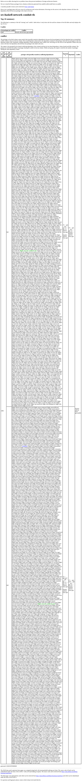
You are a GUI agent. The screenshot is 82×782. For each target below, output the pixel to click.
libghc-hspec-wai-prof (33, 545)
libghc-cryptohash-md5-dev (19, 113)
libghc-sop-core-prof (23, 677)
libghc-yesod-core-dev (45, 398)
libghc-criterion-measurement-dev (39, 110)
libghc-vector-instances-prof (45, 733)
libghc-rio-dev (26, 301)
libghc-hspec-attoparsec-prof (30, 542)
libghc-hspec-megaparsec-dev (34, 192)
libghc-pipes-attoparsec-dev (54, 275)
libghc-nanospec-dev (28, 248)
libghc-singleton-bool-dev (44, 314)
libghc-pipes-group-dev (41, 276)
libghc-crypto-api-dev (54, 110)
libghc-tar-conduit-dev (43, 334)
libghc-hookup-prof (17, 530)
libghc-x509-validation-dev (54, 389)
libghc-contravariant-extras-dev (39, 104)
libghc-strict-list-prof (32, 684)
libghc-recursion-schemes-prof (38, 651)
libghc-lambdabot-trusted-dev (29, 217)
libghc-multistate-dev (38, 245)
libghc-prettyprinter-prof (40, 638)
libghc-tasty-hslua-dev (50, 336)
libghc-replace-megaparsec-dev (43, 298)
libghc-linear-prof (51, 576)
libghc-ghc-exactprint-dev (25, 160)
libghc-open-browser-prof (52, 616)
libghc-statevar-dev (54, 324)
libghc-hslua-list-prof (36, 535)
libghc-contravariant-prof (37, 454)
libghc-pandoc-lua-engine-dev (19, 268)
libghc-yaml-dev (40, 397)
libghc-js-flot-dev (16, 213)
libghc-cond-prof (53, 450)
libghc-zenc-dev (52, 402)
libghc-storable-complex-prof (19, 682)
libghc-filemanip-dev (19, 147)
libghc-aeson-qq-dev (51, 60)
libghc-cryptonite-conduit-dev (34, 117)
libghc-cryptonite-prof (52, 467)
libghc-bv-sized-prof (24, 432)
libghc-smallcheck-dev (55, 318)
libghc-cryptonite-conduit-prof (39, 467)
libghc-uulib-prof (16, 730)
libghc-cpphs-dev (54, 109)
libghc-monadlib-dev (43, 239)
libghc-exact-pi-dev (40, 141)
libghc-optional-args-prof (37, 619)
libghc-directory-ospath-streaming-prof (31, 482)
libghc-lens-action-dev (42, 220)
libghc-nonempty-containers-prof (37, 608)
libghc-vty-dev (16, 379)
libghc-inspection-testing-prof (26, 559)
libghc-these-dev (37, 355)
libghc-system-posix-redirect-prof (27, 688)
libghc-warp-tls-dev (17, 384)
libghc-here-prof (27, 526)
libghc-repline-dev (56, 298)
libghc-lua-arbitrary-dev (37, 226)
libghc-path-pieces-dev (36, 272)
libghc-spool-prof (52, 677)
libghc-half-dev (46, 167)
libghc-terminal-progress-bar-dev (50, 341)
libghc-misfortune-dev (25, 236)
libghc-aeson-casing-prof (40, 407)
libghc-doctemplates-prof (32, 485)
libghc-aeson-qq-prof (54, 409)
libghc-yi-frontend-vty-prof (53, 758)
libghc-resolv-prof (31, 654)
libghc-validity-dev (33, 374)
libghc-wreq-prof (31, 745)
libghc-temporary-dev (36, 341)
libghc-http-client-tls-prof (35, 548)
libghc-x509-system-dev (41, 389)
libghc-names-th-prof (30, 601)
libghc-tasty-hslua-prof (41, 692)
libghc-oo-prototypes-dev (53, 262)
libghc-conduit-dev (19, 101)
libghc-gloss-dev (27, 164)
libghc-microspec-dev (46, 233)
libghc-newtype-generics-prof (47, 606)
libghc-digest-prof (52, 480)
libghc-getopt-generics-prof (45, 510)
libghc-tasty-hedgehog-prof (28, 692)
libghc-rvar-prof (16, 657)
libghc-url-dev (18, 371)
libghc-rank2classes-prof (47, 648)
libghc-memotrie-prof (53, 583)
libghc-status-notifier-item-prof (31, 681)
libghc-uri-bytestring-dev (44, 369)
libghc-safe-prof (50, 657)
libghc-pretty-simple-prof (48, 635)
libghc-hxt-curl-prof (27, 552)
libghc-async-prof (35, 416)
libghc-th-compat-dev (24, 351)
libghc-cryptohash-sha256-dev (49, 113)
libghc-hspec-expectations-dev (53, 190)
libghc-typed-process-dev (46, 362)
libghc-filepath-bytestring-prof (54, 497)
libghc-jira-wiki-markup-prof (28, 565)
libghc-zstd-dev (18, 405)
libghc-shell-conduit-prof (44, 665)
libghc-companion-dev (48, 98)
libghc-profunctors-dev (31, 286)
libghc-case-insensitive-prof (43, 437)
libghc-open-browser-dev (18, 263)
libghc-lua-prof (48, 579)
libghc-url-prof (36, 727)
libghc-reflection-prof (20, 652)
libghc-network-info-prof (29, 605)
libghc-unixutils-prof (25, 724)
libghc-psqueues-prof (46, 642)
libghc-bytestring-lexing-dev (36, 84)
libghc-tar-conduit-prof (40, 690)
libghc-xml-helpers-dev (18, 394)
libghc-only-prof (27, 616)
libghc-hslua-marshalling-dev (44, 183)
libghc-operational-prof (25, 619)
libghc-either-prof (29, 489)
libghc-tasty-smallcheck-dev (39, 339)
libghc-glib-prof (55, 515)
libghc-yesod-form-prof (24, 757)
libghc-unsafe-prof (30, 725)
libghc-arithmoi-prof (42, 413)
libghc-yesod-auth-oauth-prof (19, 756)
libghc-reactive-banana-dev (33, 295)
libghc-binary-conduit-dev (30, 76)
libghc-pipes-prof (52, 631)
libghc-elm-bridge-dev (20, 139)
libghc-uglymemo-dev (24, 364)
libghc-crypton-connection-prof (31, 465)
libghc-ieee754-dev (52, 202)
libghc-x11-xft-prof (50, 745)
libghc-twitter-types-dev (27, 361)
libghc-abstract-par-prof (18, 407)
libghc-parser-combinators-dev (42, 270)
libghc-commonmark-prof (44, 447)
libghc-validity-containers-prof (45, 730)
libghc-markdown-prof (47, 582)
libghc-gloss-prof (25, 516)
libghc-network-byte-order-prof (29, 604)
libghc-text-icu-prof (44, 702)
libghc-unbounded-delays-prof (48, 720)
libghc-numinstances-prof (55, 609)
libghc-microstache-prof (20, 588)
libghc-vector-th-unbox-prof (46, 734)
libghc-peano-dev (16, 273)
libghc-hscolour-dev (31, 180)
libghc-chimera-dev (28, 91)
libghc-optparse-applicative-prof (52, 619)
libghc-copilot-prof (30, 459)
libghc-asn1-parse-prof (39, 414)
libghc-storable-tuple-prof (48, 682)
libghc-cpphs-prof (54, 459)
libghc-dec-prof (16, 475)
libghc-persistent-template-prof (26, 629)
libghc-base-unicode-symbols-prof (27, 421)
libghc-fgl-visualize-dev (25, 146)
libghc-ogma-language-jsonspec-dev (48, 259)
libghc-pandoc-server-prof (41, 622)
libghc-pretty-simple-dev (53, 281)
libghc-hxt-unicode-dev (20, 202)
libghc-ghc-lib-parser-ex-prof (27, 512)
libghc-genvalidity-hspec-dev (27, 159)
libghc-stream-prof (22, 684)
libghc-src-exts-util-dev (52, 322)
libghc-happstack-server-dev (25, 169)
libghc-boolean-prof (50, 429)
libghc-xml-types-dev (42, 394)
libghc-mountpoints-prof (37, 596)
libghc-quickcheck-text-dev (46, 291)
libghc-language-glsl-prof (47, 572)
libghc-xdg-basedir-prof (24, 748)
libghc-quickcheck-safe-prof (21, 645)
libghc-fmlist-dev (43, 150)
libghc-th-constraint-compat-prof (41, 707)
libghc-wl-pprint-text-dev (47, 387)
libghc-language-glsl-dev (52, 219)
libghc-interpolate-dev (30, 207)
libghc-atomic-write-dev (50, 67)
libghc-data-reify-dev (54, 121)
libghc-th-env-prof (31, 708)
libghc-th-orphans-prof (42, 710)
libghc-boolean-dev (32, 80)
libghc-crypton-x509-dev (18, 116)
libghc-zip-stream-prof (41, 761)
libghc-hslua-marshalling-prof (50, 535)
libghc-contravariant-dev (24, 104)
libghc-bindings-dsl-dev (38, 77)
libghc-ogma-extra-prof (23, 612)
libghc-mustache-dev (26, 246)
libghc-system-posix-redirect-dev (31, 332)
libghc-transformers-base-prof (41, 715)
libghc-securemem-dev (51, 305)
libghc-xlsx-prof (50, 748)
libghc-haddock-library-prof (31, 519)
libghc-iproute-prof (33, 562)
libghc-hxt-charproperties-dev (35, 199)
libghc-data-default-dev (42, 120)
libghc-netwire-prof (52, 602)
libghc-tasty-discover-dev (40, 335)
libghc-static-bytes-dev (18, 325)
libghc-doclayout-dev (56, 133)
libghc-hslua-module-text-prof (20, 538)
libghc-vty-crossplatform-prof (31, 735)
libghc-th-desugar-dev (17, 352)
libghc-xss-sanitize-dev (30, 397)
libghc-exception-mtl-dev (51, 141)
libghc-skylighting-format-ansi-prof (21, 671)
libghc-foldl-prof (23, 503)
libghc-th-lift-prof (31, 710)
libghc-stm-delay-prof (56, 681)
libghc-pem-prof (18, 628)
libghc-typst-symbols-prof (21, 720)
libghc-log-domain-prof (31, 578)
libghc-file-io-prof (19, 497)
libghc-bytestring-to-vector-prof (43, 434)
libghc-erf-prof (28, 492)
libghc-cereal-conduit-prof (51, 439)
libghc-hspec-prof (56, 543)
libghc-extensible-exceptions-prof (37, 495)
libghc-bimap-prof (35, 424)
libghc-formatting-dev (55, 152)
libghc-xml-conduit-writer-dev (32, 392)
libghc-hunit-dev (23, 199)
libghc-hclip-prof (53, 522)
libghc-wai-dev (21, 381)
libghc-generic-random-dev (19, 157)
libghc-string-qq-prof (35, 685)
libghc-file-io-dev (48, 146)
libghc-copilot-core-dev (20, 107)
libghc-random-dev (54, 292)
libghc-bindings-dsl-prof (53, 426)
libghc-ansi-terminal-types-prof (41, 411)
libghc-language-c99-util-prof (33, 572)
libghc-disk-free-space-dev (48, 131)
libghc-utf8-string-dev (38, 371)
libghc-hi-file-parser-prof (42, 528)
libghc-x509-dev (18, 389)
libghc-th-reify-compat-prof (55, 710)
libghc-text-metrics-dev (32, 348)
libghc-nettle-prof (42, 602)
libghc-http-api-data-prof (53, 546)
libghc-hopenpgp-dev (17, 179)
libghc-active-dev (28, 58)
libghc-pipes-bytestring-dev (19, 276)
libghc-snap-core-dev (26, 319)
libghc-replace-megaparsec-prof (49, 652)
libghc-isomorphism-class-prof (48, 563)
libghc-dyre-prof (21, 487)
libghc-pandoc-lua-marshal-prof (26, 622)
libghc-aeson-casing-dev (40, 58)
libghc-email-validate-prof (53, 489)
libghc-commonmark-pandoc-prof (29, 447)
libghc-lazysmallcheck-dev (29, 220)
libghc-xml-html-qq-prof (18, 751)
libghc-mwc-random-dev (54, 246)
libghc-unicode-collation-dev (19, 365)
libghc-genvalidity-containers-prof (30, 509)
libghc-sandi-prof (27, 658)
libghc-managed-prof (23, 582)
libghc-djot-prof (37, 483)
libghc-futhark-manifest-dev (24, 154)
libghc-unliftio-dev (36, 368)
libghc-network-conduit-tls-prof (46, 604)
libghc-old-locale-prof (42, 615)
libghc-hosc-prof (38, 530)
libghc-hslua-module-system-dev (48, 184)
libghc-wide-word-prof (24, 743)
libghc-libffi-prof (34, 575)
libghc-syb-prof (36, 687)
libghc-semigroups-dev (50, 306)
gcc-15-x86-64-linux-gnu (65, 231)
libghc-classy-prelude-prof (44, 443)
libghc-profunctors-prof (34, 641)
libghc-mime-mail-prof (33, 588)
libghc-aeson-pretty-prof (32, 409)
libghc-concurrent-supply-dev (46, 100)
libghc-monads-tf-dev (44, 240)
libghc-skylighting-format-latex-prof (38, 672)
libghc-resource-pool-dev (35, 299)
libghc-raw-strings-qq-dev (18, 295)
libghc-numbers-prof (28, 609)
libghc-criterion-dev (25, 110)
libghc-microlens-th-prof (46, 586)
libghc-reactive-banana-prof (38, 649)
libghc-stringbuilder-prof (47, 685)
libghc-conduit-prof (27, 452)
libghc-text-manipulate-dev (19, 348)
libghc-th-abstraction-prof (47, 705)
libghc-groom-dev (23, 166)
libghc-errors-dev (18, 141)
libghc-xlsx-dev (55, 391)
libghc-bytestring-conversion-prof (43, 433)
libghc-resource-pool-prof (42, 654)
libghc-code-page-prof (34, 446)
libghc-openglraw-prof (28, 618)
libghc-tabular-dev (44, 332)
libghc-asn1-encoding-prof (26, 414)
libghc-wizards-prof (57, 743)
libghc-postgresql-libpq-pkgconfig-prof (27, 634)
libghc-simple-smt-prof (53, 668)
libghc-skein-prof (42, 670)
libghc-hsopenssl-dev (23, 189)
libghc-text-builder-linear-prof (52, 701)
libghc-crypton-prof (45, 465)
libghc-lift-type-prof (17, 576)
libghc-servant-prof (36, 664)
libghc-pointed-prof (25, 632)
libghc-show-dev (32, 312)
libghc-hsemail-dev (41, 180)
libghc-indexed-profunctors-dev (41, 203)
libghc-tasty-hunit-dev (26, 338)
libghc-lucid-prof (57, 579)
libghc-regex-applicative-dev (27, 298)
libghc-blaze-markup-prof (53, 427)
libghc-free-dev (28, 153)
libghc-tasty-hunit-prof (18, 694)
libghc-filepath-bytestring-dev (33, 147)
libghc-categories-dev (42, 88)
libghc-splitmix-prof (42, 677)
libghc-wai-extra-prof (51, 737)
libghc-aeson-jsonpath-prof (19, 409)
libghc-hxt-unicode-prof (52, 553)
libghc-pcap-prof (50, 626)
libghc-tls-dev (24, 358)
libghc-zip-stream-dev (36, 404)
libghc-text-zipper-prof (23, 705)
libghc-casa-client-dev (38, 87)
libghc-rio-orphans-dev (36, 301)
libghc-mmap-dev (35, 236)
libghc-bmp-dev (22, 80)
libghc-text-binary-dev (54, 344)
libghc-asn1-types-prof (51, 414)
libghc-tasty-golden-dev (24, 336)
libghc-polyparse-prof (48, 632)
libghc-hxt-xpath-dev (32, 202)
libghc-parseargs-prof (52, 624)
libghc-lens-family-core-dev (19, 222)
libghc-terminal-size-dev (18, 342)
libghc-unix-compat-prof (51, 723)
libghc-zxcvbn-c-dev (28, 405)
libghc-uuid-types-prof (53, 728)
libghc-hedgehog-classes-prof (34, 525)
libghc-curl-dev (26, 119)
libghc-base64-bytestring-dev (48, 73)
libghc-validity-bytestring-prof (29, 730)
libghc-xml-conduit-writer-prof (27, 750)
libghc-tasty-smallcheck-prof (40, 695)
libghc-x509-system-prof (33, 747)
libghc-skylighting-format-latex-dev (21, 318)
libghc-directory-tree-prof (48, 482)
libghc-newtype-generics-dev (34, 253)
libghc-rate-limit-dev (55, 293)
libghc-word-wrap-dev (22, 388)
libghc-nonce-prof (24, 608)
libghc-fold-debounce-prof (39, 502)
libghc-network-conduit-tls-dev (28, 250)
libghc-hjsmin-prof (25, 529)
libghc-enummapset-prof (55, 490)
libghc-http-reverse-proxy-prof (20, 551)
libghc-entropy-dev (25, 140)
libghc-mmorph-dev (46, 236)
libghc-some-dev (27, 321)
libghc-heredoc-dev (30, 174)
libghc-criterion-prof (44, 460)
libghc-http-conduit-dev (41, 196)
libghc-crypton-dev (44, 114)
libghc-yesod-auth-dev (51, 397)
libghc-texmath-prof (35, 700)
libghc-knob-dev (48, 213)
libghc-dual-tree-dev (29, 136)
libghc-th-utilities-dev (27, 355)
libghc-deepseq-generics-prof (38, 475)
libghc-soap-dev (49, 319)
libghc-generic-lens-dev (53, 156)
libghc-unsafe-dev (16, 369)
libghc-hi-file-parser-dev (33, 176)
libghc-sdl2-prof (50, 659)
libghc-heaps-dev (16, 173)
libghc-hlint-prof (45, 529)
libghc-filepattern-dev (46, 147)
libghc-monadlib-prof (54, 592)
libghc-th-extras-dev (52, 352)
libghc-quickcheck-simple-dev (31, 291)
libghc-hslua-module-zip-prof (53, 538)
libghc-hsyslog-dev (48, 193)
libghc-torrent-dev (24, 359)
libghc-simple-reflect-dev (53, 312)
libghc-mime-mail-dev (26, 235)
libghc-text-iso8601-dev (52, 346)
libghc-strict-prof (42, 684)
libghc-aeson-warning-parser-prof (20, 410)
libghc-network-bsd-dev (46, 249)
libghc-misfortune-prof (31, 589)
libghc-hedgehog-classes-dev (28, 173)
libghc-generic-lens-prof (33, 508)
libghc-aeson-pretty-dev (40, 60)
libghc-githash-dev (42, 163)
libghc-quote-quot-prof (48, 647)
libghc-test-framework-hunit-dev (47, 342)
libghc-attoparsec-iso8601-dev (31, 68)
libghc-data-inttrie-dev (31, 121)
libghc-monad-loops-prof (42, 592)
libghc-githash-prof (36, 515)
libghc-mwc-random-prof (18, 601)
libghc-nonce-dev (46, 253)
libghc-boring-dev (41, 80)
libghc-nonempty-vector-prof (53, 608)
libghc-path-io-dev (25, 272)
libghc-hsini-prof (16, 533)
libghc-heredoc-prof (37, 526)
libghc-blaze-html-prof (41, 427)
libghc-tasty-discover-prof (32, 691)
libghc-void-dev (41, 378)
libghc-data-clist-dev (30, 120)
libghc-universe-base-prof (37, 723)
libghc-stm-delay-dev (17, 326)
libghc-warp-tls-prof (52, 740)
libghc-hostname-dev (37, 179)
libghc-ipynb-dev (52, 209)
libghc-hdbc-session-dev (32, 172)
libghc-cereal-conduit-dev (18, 90)
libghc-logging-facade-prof (45, 578)
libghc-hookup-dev (55, 177)
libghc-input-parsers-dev (25, 206)
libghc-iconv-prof (24, 555)
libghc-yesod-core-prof (45, 756)
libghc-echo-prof (41, 487)
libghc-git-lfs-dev (32, 163)
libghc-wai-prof (28, 740)
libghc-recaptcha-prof (24, 651)
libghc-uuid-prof (42, 728)
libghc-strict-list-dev (52, 328)
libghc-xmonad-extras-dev (50, 395)
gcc (65, 226)
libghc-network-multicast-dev (32, 252)
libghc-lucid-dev (55, 226)
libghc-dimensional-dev (49, 130)
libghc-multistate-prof (50, 598)
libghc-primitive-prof (41, 639)
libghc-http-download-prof (25, 549)
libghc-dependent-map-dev (25, 126)
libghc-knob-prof (45, 566)
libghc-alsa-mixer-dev (42, 61)
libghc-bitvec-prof (16, 427)
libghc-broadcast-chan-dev (21, 81)
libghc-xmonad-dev (38, 395)
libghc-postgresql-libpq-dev (26, 279)
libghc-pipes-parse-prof (42, 631)
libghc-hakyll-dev (37, 167)
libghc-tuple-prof (23, 717)
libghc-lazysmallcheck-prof (24, 573)
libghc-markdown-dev (46, 229)
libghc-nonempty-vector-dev (27, 255)
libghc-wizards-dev (19, 387)
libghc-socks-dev (18, 321)
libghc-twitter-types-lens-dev (40, 361)
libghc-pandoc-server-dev (50, 268)
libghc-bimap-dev (18, 76)
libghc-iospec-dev (32, 209)
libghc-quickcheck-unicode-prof (20, 647)
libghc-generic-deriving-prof (53, 506)
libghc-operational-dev (34, 265)
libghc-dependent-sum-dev (39, 126)
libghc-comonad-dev (36, 98)
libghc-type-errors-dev (18, 362)
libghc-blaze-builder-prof (28, 427)
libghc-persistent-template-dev (30, 275)
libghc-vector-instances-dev (27, 377)
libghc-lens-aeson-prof (49, 573)
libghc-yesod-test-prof (40, 758)
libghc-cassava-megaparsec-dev (28, 88)
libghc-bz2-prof (55, 434)
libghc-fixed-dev (55, 149)
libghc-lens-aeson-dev (54, 220)
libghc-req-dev (16, 299)
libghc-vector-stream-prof (31, 734)
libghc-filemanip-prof (40, 497)
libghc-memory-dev (36, 230)
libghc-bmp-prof (41, 429)
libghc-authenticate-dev (45, 68)
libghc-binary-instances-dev (44, 76)
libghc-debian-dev (46, 123)
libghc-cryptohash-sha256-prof (50, 463)
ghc (67, 225)
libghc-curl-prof (31, 469)
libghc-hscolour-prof (46, 532)
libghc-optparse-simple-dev (27, 266)
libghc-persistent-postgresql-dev (49, 273)
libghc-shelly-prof (56, 665)
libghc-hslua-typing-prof (23, 540)
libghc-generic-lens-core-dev (38, 156)
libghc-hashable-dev (38, 169)
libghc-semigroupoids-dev (37, 306)
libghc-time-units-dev (53, 357)
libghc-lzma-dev (37, 227)
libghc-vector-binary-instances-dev (21, 375)
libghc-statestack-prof (33, 680)
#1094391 (36, 96)
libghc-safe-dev (23, 302)
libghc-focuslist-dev (53, 150)
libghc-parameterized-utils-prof (39, 624)
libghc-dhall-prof (23, 479)
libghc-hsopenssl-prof (35, 540)
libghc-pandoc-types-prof (55, 622)
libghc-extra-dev (30, 144)
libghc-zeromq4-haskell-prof (19, 761)
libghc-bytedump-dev (33, 83)
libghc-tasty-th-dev (52, 339)
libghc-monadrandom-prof (44, 594)
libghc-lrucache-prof (26, 579)
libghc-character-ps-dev (52, 90)
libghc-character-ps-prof (36, 440)
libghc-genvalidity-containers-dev (47, 157)
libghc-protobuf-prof (25, 642)
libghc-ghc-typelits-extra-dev (32, 162)
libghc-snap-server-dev (38, 319)
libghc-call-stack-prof (53, 436)
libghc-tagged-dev (54, 332)
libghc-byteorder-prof (20, 433)
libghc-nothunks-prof (17, 609)
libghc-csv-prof (23, 469)
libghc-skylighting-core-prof (54, 670)
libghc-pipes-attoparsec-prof (50, 629)
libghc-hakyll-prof (43, 519)
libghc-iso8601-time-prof (22, 563)
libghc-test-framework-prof (50, 698)
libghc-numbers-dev (51, 255)
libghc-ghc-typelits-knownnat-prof (39, 513)
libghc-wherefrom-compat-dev (22, 385)
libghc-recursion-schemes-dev (31, 296)
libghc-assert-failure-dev (55, 66)
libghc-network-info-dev (18, 252)
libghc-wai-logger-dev (23, 382)
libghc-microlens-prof (34, 586)
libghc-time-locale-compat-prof (29, 713)
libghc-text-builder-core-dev (19, 345)
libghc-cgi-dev (42, 90)
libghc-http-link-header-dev (19, 197)
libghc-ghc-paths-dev (53, 160)
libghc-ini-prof (37, 558)
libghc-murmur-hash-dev (50, 245)
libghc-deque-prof (32, 477)
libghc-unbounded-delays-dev (38, 364)
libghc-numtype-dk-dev (42, 256)
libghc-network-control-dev (44, 250)
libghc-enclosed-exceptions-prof (30, 490)
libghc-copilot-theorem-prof (42, 459)
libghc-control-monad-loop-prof (20, 456)
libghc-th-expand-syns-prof (43, 708)
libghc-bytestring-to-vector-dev (20, 86)
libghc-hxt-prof (47, 552)
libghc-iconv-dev (42, 202)
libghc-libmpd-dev (49, 222)
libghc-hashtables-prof (56, 520)
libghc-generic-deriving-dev (24, 156)
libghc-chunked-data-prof (35, 442)
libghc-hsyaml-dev (38, 193)
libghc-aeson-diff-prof (53, 407)
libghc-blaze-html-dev (24, 78)
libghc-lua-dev (47, 226)
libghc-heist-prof (18, 526)
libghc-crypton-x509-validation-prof (21, 467)
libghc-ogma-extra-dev (46, 258)
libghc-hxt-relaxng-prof (27, 553)
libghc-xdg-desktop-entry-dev (43, 391)
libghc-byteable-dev (22, 83)
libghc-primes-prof (17, 639)
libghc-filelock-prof (29, 497)
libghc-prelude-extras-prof (35, 635)
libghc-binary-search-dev (25, 77)
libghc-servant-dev (17, 309)
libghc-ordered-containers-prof (35, 621)
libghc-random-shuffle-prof (33, 648)
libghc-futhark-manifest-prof (54, 505)
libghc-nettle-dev (25, 249)
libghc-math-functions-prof (30, 583)
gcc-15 (64, 227)
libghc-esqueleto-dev (28, 141)
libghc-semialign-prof (43, 661)
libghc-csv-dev (18, 119)
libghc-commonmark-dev (18, 97)
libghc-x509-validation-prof (47, 747)
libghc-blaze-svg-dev (48, 78)
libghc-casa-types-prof (30, 437)
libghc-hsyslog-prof (19, 546)
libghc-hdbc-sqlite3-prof (51, 523)
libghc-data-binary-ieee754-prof (22, 470)
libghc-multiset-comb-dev (26, 245)
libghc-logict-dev (57, 225)
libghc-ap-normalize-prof (20, 413)
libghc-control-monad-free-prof (53, 454)
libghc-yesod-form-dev (29, 400)
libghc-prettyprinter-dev (24, 283)
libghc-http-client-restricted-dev (48, 195)
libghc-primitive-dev (37, 285)
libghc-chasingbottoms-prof (49, 440)
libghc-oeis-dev (16, 258)
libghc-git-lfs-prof (26, 515)
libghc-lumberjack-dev (27, 227)
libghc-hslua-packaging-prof (37, 539)
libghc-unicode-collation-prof (30, 721)
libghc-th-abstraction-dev (43, 349)
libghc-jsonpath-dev (26, 213)
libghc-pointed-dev (28, 278)
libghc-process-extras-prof (21, 641)
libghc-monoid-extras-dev (47, 242)
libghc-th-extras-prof (56, 708)
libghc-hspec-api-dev (52, 189)
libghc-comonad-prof (33, 449)
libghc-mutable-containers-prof (54, 599)
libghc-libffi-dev (39, 222)
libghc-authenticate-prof (20, 419)
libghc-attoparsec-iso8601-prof (40, 417)
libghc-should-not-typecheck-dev (51, 311)
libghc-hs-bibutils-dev (19, 180)
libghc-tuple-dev (16, 361)
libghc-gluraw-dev (50, 164)
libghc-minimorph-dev (51, 235)
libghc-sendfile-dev (25, 308)
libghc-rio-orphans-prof (37, 655)
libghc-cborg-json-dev (53, 88)
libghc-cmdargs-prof (51, 444)
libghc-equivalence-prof (18, 492)
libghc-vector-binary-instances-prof (48, 731)
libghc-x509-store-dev (28, 389)
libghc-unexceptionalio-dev (53, 364)
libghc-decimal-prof (25, 475)
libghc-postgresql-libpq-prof (44, 634)
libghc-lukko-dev (16, 227)
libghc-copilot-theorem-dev (42, 109)
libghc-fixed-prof (28, 500)
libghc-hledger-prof (36, 529)
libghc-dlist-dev (33, 133)
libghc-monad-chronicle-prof (47, 591)
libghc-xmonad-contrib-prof (26, 753)
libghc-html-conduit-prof (31, 546)
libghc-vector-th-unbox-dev (19, 378)
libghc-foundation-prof (45, 503)
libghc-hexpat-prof (31, 528)
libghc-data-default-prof (48, 470)
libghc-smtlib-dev (16, 319)
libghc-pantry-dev (35, 269)
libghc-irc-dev (20, 210)
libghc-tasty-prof (50, 694)
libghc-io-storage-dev (42, 207)
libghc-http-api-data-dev (33, 195)
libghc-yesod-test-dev (37, 401)
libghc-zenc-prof (56, 760)
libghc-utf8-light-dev (27, 371)
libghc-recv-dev (43, 296)
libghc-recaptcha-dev (17, 296)
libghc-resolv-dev (24, 299)
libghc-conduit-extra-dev (30, 101)
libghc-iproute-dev (42, 209)
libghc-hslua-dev (21, 183)
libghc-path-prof (31, 626)
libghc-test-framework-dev (32, 342)
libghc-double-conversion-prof (32, 486)
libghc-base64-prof (25, 423)
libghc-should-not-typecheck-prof (20, 667)
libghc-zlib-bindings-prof (53, 761)
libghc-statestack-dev (43, 324)
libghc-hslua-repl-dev (46, 187)
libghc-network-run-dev (47, 252)
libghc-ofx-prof (50, 611)
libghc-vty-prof (43, 735)
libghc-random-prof (21, 648)
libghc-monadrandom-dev (32, 240)
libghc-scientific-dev (37, 303)
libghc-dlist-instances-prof (48, 483)
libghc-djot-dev (24, 133)
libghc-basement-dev (23, 74)
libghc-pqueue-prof (23, 635)
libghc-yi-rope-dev (42, 402)
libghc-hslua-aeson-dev (25, 182)
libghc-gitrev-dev (51, 163)
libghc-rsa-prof (55, 655)
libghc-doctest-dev (30, 134)
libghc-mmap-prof (42, 589)
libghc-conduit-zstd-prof (38, 452)
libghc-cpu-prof (16, 460)
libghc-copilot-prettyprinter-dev (27, 109)
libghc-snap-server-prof (20, 675)
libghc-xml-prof (29, 751)
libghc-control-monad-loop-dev (22, 106)
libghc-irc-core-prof (53, 562)
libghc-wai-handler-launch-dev (44, 381)
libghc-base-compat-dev (25, 71)
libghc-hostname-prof (48, 530)
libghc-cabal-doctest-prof (40, 436)
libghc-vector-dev (48, 375)
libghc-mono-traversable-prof (42, 595)
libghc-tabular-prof (41, 688)
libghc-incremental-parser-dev (25, 203)
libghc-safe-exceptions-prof (38, 657)
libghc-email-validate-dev (32, 139)
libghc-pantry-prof (26, 624)
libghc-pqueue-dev (28, 281)
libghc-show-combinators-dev (19, 312)
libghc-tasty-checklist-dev (18, 335)
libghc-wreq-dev (42, 388)
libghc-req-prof (22, 654)
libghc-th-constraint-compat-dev (38, 351)
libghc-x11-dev (50, 388)
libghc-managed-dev (23, 229)
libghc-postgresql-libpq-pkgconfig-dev (44, 279)
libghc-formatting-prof (33, 503)
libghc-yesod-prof (16, 758)
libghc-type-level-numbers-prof (42, 718)
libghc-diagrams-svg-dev (51, 129)
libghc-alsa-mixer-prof (46, 410)
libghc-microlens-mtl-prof (53, 585)
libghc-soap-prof (31, 675)
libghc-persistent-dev (35, 273)
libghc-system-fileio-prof (47, 687)
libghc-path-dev (16, 272)
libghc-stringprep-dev (19, 331)
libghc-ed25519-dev (33, 137)
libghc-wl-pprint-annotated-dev (32, 387)
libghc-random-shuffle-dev (30, 293)
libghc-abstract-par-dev (18, 58)
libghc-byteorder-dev (44, 83)
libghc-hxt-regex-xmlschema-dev (30, 200)
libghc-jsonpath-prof (23, 566)
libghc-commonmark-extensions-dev (34, 97)
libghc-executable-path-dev (34, 143)
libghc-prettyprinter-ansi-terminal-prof (30, 637)
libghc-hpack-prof (24, 532)
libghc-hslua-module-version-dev (32, 186)
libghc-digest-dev (38, 130)
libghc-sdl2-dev (56, 303)
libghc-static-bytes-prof (56, 680)
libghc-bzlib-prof (29, 436)
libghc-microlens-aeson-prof (39, 585)
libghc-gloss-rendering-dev (38, 164)
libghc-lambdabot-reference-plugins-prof (33, 569)
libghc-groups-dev (33, 166)
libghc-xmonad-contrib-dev (26, 395)
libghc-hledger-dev (26, 177)
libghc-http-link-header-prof (40, 549)
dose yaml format (29, 6)
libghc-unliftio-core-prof (37, 724)
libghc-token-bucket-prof (54, 714)
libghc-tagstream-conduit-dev (29, 334)
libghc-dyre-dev (52, 136)
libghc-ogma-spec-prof (30, 615)
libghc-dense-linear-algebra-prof (20, 476)
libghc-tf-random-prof (35, 705)
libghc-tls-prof (27, 714)
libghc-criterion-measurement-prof (29, 460)
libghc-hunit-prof (45, 551)
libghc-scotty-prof (16, 659)
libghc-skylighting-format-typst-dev (40, 318)
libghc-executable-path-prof (54, 493)
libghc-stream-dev (33, 328)
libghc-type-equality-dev (55, 361)
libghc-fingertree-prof (50, 499)
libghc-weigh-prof (36, 741)
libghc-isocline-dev (42, 210)
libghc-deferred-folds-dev (44, 124)
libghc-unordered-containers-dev (50, 368)
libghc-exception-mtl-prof (21, 493)
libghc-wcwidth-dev (27, 384)
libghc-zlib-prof (16, 763)
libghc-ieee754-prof (34, 555)
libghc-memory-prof (42, 583)
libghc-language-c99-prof (49, 571)
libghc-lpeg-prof (16, 579)
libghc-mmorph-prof (52, 589)
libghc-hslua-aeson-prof (38, 533)
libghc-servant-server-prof (47, 664)
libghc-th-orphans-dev (37, 354)
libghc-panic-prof (16, 624)
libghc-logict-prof (56, 578)
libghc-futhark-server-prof (18, 506)
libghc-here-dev (21, 174)
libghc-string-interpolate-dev (31, 329)
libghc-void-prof (18, 735)
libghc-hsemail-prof (57, 532)
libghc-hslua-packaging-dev (33, 187)
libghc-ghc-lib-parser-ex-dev (40, 160)
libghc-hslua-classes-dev (37, 182)
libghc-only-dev (43, 262)
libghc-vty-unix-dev (25, 379)
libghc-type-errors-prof (28, 718)
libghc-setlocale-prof (19, 665)
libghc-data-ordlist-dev (43, 121)
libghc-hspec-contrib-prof (45, 542)
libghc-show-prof (50, 667)
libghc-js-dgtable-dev (56, 212)
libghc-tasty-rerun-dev (26, 339)
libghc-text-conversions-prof (32, 702)
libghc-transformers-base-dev (37, 359)
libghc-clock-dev (31, 94)
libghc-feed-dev (50, 144)
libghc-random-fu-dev (17, 293)
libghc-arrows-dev (44, 64)
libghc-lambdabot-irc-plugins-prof (23, 568)
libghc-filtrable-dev (19, 149)
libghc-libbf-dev (31, 222)
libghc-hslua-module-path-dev (31, 184)
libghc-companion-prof (45, 449)
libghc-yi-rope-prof (47, 760)
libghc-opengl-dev (30, 263)
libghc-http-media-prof (53, 549)
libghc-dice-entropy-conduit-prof (30, 480)
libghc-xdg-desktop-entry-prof (38, 748)
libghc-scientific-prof (55, 658)
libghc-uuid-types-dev (31, 372)
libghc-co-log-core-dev (25, 96)
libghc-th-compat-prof (27, 707)
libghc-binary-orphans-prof (27, 426)
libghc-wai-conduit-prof (28, 737)
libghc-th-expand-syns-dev (40, 352)
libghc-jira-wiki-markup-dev (33, 212)
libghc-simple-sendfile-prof (39, 668)
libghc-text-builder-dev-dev (46, 345)
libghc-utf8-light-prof (45, 727)
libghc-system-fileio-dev (52, 331)
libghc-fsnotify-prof (29, 505)
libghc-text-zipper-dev (20, 349)
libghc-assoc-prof (26, 416)
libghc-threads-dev (47, 355)
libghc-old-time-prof (53, 615)
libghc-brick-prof (32, 430)
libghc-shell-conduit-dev (27, 311)
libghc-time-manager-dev (41, 357)
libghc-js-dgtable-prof (51, 565)
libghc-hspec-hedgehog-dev (19, 192)
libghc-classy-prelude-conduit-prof (28, 443)
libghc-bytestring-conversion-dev (20, 84)
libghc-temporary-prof (37, 697)
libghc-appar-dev (24, 64)
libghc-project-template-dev (45, 286)
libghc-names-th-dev (17, 248)
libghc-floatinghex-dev (32, 150)
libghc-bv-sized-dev (48, 81)
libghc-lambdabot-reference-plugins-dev (39, 216)
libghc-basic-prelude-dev (35, 74)
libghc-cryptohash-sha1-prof (34, 463)
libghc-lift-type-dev (19, 223)
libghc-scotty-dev (47, 303)
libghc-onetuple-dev (33, 262)
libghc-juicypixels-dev (37, 213)
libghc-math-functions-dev (24, 230)
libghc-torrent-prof (28, 715)
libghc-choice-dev (37, 91)
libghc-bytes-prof (30, 433)
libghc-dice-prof (43, 480)
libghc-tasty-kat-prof (29, 694)
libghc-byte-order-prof (36, 432)
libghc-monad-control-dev (54, 238)
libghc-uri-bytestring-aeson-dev (30, 369)
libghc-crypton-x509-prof (21, 466)
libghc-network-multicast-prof (44, 605)
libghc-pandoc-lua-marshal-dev (36, 268)
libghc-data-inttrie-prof (39, 472)
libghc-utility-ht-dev (50, 371)
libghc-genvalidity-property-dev (44, 159)
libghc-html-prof (42, 546)
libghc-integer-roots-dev (18, 207)
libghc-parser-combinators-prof (35, 625)
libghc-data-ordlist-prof (51, 472)
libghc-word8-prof (22, 745)
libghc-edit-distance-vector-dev (46, 137)
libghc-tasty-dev (30, 335)
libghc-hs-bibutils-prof (35, 532)
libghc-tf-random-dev (31, 349)
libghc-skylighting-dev (43, 315)
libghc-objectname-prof (31, 611)
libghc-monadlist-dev (54, 239)
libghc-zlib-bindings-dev (49, 404)
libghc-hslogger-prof (26, 533)
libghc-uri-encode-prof (26, 727)
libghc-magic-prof (47, 581)
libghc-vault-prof (18, 731)
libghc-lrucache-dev (25, 226)
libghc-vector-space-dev (41, 377)
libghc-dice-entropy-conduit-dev (25, 130)
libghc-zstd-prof (24, 763)
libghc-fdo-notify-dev (40, 144)
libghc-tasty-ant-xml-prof (53, 690)
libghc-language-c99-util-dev (38, 219)
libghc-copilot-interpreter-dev (44, 107)
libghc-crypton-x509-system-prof (52, 466)
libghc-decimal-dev (17, 124)
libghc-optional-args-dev (47, 265)
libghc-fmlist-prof (16, 502)
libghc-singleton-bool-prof (19, 670)
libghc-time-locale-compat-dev (26, 357)
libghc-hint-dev (55, 176)
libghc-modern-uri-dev (26, 238)
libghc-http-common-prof (49, 548)
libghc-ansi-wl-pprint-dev (49, 63)
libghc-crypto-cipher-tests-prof (20, 462)
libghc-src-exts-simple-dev (39, 322)
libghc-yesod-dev (18, 400)
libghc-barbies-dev (43, 70)
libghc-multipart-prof (25, 598)
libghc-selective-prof (32, 661)
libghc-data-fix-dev (53, 120)
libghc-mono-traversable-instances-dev (30, 242)
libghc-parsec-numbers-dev (26, 270)
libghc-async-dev (25, 67)
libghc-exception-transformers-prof (37, 493)
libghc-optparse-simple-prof (19, 621)
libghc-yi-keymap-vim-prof (35, 760)
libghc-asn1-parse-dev (31, 66)
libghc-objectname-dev (54, 256)
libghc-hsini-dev (51, 180)
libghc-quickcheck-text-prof (52, 645)
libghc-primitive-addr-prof (29, 639)
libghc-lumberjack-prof (27, 581)
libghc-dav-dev (16, 123)
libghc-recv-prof (51, 651)
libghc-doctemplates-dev (18, 134)
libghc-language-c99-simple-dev (22, 219)
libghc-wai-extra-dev (30, 381)
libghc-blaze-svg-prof (17, 429)
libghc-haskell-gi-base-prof (19, 522)
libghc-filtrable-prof (40, 499)
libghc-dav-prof (24, 473)
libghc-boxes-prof (22, 430)
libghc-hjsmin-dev (16, 177)
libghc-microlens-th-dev (34, 233)
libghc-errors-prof (37, 492)
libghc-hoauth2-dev (45, 177)
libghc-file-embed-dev (37, 146)
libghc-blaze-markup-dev (36, 78)
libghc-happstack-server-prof (31, 520)
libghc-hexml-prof (21, 528)
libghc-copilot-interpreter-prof (35, 457)
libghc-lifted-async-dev (31, 223)
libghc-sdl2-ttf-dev (40, 305)
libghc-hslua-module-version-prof (36, 538)
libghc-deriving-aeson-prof (44, 477)
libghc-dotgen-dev (53, 134)
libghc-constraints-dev (44, 103)
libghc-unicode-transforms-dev (48, 365)
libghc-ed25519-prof (51, 487)
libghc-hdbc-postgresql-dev (19, 172)
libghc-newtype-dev (21, 253)
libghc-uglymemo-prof (34, 720)
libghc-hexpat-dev (22, 176)
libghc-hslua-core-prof (25, 535)
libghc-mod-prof (23, 591)
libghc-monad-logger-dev (18, 239)
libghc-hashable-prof (44, 520)
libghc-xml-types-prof (39, 751)
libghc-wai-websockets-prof (39, 740)
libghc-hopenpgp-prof (28, 530)
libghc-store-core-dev (22, 328)
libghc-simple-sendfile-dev (19, 314)
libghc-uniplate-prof (25, 723)
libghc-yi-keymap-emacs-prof (19, 760)
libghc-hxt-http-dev (17, 200)
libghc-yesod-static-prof (28, 758)
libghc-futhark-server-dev (38, 154)
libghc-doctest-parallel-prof (46, 485)
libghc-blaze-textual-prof (29, 429)
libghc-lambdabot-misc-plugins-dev (43, 215)
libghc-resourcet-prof (55, 654)
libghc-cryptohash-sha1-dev (34, 113)
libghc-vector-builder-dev (36, 375)
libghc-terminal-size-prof (18, 698)
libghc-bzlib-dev (54, 86)
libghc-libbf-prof (25, 575)
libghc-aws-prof (44, 419)
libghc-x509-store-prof (20, 747)
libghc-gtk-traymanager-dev (45, 166)
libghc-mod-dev (16, 238)
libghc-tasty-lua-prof (40, 694)
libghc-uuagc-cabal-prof (31, 728)
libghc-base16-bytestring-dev (33, 73)
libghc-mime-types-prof (45, 588)
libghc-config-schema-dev (18, 103)
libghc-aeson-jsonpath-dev (26, 60)
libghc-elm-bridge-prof (40, 489)
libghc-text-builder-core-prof (21, 701)
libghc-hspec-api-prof (17, 542)
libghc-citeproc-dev (28, 93)
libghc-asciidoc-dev (54, 64)
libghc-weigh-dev (49, 384)
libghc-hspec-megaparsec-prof (44, 543)
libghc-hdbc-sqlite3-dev (45, 172)
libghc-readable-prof (51, 649)
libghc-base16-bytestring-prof (44, 421)
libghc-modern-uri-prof (34, 591)
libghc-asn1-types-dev (43, 66)
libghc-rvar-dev (54, 301)
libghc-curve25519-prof (42, 469)
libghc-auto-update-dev (23, 70)
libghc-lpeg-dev (16, 226)
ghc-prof (65, 578)
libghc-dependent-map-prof (36, 476)
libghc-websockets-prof (25, 741)
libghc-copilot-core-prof (20, 457)
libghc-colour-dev (56, 96)
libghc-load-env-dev (21, 225)
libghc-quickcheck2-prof (35, 647)
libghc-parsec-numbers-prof (19, 625)
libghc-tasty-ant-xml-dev (56, 334)
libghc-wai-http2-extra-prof (32, 738)
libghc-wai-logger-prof (45, 738)
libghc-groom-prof (24, 518)
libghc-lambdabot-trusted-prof (22, 571)
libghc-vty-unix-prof (52, 735)
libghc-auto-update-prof (33, 419)
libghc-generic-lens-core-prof (19, 508)
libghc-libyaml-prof (54, 575)
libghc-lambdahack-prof (36, 571)
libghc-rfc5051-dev (17, 301)
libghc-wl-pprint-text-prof (35, 744)
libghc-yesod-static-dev (26, 401)
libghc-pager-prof (47, 621)
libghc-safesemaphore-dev (48, 302)
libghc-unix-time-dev (50, 367)
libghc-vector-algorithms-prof (31, 731)
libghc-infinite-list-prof (27, 558)
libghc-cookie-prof (46, 456)
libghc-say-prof (36, 658)
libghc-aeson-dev (50, 58)
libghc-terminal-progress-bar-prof (51, 697)
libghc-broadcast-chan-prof (44, 430)
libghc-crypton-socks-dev (55, 114)
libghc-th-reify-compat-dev (50, 354)
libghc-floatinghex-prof (55, 500)
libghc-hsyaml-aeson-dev (26, 193)
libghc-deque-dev (23, 127)
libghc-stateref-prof (23, 680)
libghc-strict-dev (42, 328)
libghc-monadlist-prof (17, 594)
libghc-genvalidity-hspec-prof (47, 509)
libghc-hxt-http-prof (38, 552)
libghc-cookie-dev (47, 106)
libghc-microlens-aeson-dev (30, 232)
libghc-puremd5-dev (51, 288)
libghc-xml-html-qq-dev (30, 394)
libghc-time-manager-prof (44, 713)
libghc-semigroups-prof (20, 662)
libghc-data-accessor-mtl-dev (50, 119)
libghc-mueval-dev (37, 243)
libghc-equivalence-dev (49, 140)
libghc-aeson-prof (43, 409)
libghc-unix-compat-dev (38, 367)
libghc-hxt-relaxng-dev (46, 200)
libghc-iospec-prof (23, 562)
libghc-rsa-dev (45, 301)
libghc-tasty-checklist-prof (19, 691)
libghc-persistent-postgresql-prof (31, 628)
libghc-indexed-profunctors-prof (26, 556)
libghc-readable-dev (45, 295)
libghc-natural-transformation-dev (42, 248)
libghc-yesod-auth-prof (33, 756)
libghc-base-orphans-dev (38, 71)
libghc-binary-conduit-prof (47, 424)
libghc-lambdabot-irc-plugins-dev (25, 215)
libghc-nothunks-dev (40, 255)
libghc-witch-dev (46, 385)
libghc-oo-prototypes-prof (38, 616)
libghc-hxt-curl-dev (48, 199)
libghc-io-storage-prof (32, 561)
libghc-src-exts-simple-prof (27, 678)
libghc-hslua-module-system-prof (52, 536)
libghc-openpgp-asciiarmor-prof (42, 618)
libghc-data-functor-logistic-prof (24, 472)
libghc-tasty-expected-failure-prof (48, 691)
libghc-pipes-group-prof (29, 631)
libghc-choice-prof (24, 442)
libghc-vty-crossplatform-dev (53, 378)
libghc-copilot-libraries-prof (50, 457)
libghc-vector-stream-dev (53, 377)
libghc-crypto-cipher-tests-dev (19, 111)
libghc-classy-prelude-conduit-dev (41, 93)
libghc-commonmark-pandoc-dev (53, 97)
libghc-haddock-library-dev (26, 167)
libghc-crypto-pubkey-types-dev (52, 111)
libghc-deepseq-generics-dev (29, 124)
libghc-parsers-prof (48, 625)
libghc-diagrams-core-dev (23, 129)
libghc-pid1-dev (43, 275)
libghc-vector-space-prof (18, 734)
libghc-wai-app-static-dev (37, 379)
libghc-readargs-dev (56, 295)
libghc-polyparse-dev (50, 278)
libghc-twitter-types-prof (49, 717)
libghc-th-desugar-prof (20, 708)
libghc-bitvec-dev (48, 77)
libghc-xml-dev (44, 392)
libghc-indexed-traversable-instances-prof (45, 556)
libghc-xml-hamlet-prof (41, 750)
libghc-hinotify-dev (45, 176)
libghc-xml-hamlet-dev (55, 392)
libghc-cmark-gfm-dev (51, 94)
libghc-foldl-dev (45, 152)
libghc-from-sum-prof (17, 505)
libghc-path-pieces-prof (20, 626)
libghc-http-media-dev (32, 197)
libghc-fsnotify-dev (48, 153)
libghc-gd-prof (29, 506)
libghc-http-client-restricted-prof (20, 548)
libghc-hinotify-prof (55, 528)
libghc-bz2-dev (32, 86)
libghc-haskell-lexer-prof (32, 522)
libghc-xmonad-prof (53, 753)
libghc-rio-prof (47, 655)
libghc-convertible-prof (35, 456)
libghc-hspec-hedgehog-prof (28, 543)
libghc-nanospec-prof (42, 601)
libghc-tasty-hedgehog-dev (37, 336)
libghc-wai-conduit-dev (50, 379)
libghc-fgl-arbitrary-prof (33, 496)
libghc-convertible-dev (36, 106)
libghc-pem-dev (25, 273)
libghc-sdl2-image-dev (18, 305)
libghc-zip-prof (31, 761)
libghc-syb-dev (41, 331)
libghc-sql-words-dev (26, 322)
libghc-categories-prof (26, 439)
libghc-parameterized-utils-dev (48, 269)
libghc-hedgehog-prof (47, 525)
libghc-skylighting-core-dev (30, 315)
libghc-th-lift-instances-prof (19, 710)
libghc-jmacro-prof (41, 565)
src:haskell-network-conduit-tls (18, 14)
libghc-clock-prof (18, 444)
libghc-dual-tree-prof (46, 486)
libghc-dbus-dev (24, 123)
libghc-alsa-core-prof (35, 410)
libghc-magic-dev (46, 227)
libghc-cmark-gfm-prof (30, 444)
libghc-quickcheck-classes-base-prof (23, 644)
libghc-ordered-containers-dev (42, 266)
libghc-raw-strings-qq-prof (24, 649)
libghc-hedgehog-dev (41, 173)
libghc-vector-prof (57, 733)
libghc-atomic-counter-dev (37, 67)
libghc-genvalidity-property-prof (29, 510)
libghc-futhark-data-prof (40, 505)
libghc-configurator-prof (28, 453)
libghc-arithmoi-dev (34, 64)
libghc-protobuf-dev (19, 288)
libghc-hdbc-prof (27, 523)
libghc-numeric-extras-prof (41, 609)
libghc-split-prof (33, 677)
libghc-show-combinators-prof (37, 667)
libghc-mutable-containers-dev (40, 246)
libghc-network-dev (57, 250)
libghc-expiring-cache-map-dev (49, 143)
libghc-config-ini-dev (55, 101)
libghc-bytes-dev (54, 83)
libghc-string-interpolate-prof (22, 685)
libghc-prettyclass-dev (17, 282)
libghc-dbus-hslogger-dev (35, 123)
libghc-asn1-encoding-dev (18, 66)
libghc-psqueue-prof (36, 642)
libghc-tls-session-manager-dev (37, 358)
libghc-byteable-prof (47, 432)
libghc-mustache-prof (40, 599)
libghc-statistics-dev (29, 325)
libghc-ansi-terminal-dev (20, 63)
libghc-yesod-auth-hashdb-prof (54, 754)
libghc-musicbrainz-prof (28, 599)
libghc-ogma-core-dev (34, 258)
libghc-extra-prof (50, 495)
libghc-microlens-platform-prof (20, 586)
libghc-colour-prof (44, 446)
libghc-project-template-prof (48, 641)
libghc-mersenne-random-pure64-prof (21, 585)
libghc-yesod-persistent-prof (53, 757)
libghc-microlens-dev (42, 232)
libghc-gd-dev (48, 154)
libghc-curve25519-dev (36, 119)
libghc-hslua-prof (49, 539)
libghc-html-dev (22, 195)
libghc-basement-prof (35, 423)
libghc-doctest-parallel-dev (42, 134)
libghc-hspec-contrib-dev (29, 190)
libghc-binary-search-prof (40, 426)
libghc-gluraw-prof (49, 516)
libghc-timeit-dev (16, 358)
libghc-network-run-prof (20, 606)
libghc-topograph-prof (17, 715)
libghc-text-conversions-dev (29, 346)
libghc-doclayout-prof (20, 485)
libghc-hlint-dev (36, 177)
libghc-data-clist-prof (36, 470)
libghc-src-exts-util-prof (40, 678)
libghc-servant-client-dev (52, 308)
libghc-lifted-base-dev (42, 223)
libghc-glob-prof (16, 516)
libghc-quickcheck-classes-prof (42, 644)
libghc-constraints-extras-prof (43, 453)
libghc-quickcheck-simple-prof (37, 645)
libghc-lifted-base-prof (41, 576)
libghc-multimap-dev (48, 243)
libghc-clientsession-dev (20, 94)
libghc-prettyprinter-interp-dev (38, 283)
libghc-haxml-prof (44, 522)
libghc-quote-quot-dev (43, 292)
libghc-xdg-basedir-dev (29, 391)
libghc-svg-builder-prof (26, 687)
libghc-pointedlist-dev (39, 278)
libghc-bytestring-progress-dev (52, 84)
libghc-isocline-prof (35, 563)
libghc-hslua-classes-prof (51, 533)
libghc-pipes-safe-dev (17, 278)
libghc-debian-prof (56, 473)
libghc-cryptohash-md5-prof (19, 463)
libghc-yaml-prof (41, 754)
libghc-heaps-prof (21, 525)
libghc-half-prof (52, 519)
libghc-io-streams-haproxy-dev (20, 209)
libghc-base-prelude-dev (51, 71)
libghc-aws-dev (34, 70)
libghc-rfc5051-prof (26, 655)
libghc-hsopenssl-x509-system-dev (38, 189)
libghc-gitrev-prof (46, 515)
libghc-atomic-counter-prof (47, 416)
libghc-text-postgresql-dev (45, 348)
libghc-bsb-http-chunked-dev (35, 81)
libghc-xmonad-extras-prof (41, 753)
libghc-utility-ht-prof (19, 728)
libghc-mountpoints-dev (26, 243)
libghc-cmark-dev (40, 94)
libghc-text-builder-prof (18, 702)
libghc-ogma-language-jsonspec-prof (23, 614)
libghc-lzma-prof (38, 581)
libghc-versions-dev (32, 378)
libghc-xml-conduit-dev (18, 392)
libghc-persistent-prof (45, 628)
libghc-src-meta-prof (52, 678)
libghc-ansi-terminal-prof (26, 411)
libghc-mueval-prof (48, 596)
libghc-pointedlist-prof (36, 632)
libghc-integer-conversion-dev (54, 206)
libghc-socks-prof (51, 675)
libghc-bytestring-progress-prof (26, 434)
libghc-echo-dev (23, 137)
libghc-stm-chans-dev (56, 325)
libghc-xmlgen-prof (50, 751)
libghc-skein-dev (18, 315)
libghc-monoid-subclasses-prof (22, 596)
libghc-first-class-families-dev (43, 149)
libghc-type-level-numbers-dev (32, 362)
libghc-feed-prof (22, 496)
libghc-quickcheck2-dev (31, 292)
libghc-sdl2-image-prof (27, 659)
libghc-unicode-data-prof (45, 721)
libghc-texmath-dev (32, 344)
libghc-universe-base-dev (25, 367)
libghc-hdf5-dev (56, 172)
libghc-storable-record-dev (45, 326)
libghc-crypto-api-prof (55, 460)
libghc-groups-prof (34, 518)
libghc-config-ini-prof (50, 452)
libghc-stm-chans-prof (45, 681)
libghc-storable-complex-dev (30, 326)
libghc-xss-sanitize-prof (31, 754)
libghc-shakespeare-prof (31, 665)
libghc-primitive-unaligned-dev (51, 285)
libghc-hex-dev (53, 174)
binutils (71, 232)
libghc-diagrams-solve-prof (49, 479)
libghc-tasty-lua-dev (48, 338)
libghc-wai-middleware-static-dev (37, 382)
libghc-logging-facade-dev (46, 225)
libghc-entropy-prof (44, 490)
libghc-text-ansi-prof (45, 700)
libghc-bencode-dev (47, 74)
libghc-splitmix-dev (56, 321)
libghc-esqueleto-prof (47, 492)
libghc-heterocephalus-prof (50, 526)
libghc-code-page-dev (45, 96)
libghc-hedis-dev (52, 173)
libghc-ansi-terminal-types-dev (35, 63)
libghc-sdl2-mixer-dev (29, 305)
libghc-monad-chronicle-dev (40, 238)
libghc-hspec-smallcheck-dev (49, 192)
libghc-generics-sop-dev (32, 157)
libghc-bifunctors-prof (25, 424)
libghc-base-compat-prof (32, 420)
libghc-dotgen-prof (19, 486)
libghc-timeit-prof (19, 714)
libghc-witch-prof (35, 743)
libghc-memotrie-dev (46, 230)
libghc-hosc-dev (27, 179)
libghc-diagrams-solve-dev (38, 129)
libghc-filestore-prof (29, 499)
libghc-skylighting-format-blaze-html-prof (41, 671)
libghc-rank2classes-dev (44, 293)
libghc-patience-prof (41, 626)
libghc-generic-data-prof (40, 506)
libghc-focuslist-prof (27, 502)
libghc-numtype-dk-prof (18, 611)
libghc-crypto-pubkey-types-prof (53, 462)
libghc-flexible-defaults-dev (19, 150)
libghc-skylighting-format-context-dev (52, 316)
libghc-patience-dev (47, 272)
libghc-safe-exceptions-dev (34, 302)
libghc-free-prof (56, 503)
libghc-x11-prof (40, 745)
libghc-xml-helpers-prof (53, 750)
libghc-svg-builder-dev (31, 331)
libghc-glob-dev (18, 164)
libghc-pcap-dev (57, 272)
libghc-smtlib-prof (46, 674)
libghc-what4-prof (46, 741)
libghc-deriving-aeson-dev (35, 127)
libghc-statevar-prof (45, 680)
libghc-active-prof (29, 407)
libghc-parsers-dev (54, 270)
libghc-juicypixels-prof (35, 566)
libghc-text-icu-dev (41, 346)
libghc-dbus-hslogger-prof (35, 473)
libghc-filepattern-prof (17, 499)
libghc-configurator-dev (32, 103)
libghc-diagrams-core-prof (34, 479)
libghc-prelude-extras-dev (40, 281)
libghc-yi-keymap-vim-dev (30, 402)
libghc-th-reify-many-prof (18, 711)
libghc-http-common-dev (28, 196)
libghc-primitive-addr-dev (24, 285)
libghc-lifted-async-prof (29, 576)
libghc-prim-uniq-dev (51, 283)
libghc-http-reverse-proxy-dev (46, 197)
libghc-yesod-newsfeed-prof (38, 757)
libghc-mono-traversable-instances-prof (24, 595)
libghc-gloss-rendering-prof (37, 516)
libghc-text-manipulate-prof (21, 704)
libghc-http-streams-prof (34, 551)
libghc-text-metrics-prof (35, 704)
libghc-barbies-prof (53, 419)
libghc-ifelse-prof (44, 555)
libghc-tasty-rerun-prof (27, 695)
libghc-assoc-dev (16, 67)
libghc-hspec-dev (40, 190)
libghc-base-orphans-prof (45, 420)
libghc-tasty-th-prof (53, 695)
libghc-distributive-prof (26, 483)
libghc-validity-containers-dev (20, 374)
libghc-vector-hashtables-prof (29, 733)
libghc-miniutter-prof (19, 589)
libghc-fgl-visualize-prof (45, 496)
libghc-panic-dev (25, 269)
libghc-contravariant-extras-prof (22, 454)
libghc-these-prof (41, 711)
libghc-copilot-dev (31, 107)
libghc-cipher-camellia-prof (49, 442)
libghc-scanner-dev (27, 303)
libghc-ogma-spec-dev (49, 260)
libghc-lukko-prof (16, 581)
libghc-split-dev (47, 321)
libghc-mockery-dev (56, 236)
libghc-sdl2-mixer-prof (39, 659)
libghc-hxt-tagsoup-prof (39, 553)
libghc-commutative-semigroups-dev (21, 98)
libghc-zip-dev (27, 404)
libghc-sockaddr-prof (41, 675)
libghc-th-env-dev (28, 352)
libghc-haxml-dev (39, 170)
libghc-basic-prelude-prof (48, 423)
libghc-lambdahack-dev (43, 217)
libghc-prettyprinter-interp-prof (26, 638)
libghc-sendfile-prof (43, 662)
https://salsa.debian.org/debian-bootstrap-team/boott (49, 776)
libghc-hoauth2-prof (55, 529)
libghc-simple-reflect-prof (25, 668)
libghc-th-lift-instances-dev (24, 354)
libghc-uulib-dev (41, 372)
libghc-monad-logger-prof (29, 592)
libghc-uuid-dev (21, 372)
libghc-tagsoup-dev (17, 334)
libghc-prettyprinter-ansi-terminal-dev (33, 282)
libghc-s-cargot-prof (26, 657)
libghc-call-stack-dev (26, 87)
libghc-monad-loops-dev (31, 239)
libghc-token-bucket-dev (51, 358)
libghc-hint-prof (16, 529)
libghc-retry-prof (16, 655)
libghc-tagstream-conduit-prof (26, 690)
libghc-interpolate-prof (20, 561)
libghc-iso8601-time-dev (30, 210)
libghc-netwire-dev (35, 249)
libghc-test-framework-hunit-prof (33, 698)
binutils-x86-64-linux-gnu (65, 236)
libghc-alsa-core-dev (31, 61)
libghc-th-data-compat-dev (53, 351)
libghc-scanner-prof (45, 658)
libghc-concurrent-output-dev (30, 100)
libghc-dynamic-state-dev (41, 136)
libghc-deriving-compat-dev (49, 127)
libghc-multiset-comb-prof (38, 598)
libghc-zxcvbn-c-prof (34, 763)
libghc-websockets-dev (39, 384)
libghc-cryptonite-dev (48, 117)
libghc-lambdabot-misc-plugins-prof (41, 568)
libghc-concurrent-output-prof (25, 450)
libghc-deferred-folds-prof (53, 475)
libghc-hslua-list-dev (31, 183)
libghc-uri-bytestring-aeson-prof (44, 725)
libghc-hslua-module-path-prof (35, 536)
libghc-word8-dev (32, 388)
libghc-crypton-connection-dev (31, 114)
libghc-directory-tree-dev (35, 131)
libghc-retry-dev (57, 299)
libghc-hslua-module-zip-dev (48, 186)
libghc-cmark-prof (40, 444)
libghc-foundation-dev (17, 153)
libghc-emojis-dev (44, 139)
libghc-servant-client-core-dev (37, 308)
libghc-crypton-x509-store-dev (33, 116)
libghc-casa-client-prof (18, 437)
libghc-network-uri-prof (33, 606)
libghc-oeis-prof (41, 611)
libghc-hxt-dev (57, 199)
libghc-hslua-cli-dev (49, 182)
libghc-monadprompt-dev (18, 240)
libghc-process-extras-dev (18, 286)
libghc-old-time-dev (23, 262)
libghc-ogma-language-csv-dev (31, 259)
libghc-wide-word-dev (36, 385)
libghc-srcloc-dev (23, 324)
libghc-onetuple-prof (17, 616)
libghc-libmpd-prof (44, 575)
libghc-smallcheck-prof (36, 674)
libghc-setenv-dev (40, 309)
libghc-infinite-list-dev (44, 205)
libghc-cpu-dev (16, 110)
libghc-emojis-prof (17, 490)
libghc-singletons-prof (31, 670)
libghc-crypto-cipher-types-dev (36, 111)
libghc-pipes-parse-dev (54, 276)
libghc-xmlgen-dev (53, 394)
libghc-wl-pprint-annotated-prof (20, 744)
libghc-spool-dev (16, 322)
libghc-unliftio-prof (49, 724)
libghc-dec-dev (56, 123)
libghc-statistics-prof (17, 681)
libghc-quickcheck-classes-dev (35, 289)
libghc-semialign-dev (24, 306)
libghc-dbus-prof (46, 473)
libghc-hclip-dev (49, 170)
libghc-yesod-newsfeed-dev (43, 400)
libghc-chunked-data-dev (49, 91)
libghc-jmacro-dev (46, 212)
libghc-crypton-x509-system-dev (49, 116)
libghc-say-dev (18, 303)
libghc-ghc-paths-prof (41, 512)
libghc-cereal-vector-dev (32, 90)
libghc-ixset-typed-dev (20, 212)
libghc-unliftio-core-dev (25, 368)
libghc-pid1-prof (38, 629)
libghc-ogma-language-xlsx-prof (42, 614)
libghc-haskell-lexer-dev (28, 170)
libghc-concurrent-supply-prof (41, 450)
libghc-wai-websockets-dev (54, 382)
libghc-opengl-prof (17, 618)
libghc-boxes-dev (50, 80)
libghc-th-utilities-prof (31, 711)
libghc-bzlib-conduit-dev (43, 86)
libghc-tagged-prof (51, 688)
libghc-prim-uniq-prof (52, 638)
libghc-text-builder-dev (33, 345)
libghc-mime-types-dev (39, 235)
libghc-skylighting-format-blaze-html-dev (31, 316)
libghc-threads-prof (52, 711)
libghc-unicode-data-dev (33, 365)
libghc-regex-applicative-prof (33, 652)
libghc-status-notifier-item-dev (42, 325)
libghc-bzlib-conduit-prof (18, 436)
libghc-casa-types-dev (49, 87)
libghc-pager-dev (55, 266)
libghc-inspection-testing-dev (39, 206)
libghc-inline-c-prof (46, 558)
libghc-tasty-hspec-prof (54, 692)
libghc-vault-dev (42, 374)
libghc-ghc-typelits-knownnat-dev (48, 162)
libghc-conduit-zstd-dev (43, 101)
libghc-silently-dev (41, 312)
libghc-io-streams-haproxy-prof (46, 561)
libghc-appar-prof (32, 413)
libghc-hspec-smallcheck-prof (19, 545)
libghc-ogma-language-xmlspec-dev (34, 260)
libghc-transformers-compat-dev (53, 359)
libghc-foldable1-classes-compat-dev (31, 152)
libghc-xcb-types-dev (17, 391)
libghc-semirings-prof (32, 662)
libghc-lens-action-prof (37, 573)
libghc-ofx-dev (24, 258)
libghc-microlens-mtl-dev (55, 232)
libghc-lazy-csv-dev (17, 220)
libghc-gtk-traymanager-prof (46, 518)
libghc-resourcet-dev (48, 299)
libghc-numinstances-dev (28, 256)
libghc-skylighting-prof (23, 674)
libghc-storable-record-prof (34, 682)
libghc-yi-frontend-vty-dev (50, 401)
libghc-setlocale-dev (50, 309)
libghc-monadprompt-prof (30, 594)
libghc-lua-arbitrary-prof (38, 579)
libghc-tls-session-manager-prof (40, 714)
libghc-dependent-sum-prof (50, 476)
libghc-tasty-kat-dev (37, 338)
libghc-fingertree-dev (30, 149)
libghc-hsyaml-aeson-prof (46, 545)
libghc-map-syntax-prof (35, 582)
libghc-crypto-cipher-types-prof (36, 462)
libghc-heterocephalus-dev (42, 174)
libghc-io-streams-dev (53, 207)
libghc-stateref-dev (33, 324)
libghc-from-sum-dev (37, 153)
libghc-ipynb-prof (43, 562)
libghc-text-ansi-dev (42, 344)
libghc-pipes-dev (31, 276)
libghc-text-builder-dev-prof (37, 701)
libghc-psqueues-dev (40, 288)
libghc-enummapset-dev (36, 140)
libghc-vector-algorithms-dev (54, 374)
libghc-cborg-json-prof (38, 439)
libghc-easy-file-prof (31, 487)
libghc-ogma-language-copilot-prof (38, 612)
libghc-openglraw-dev (40, 263)
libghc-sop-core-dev (37, 321)
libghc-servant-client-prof (23, 664)
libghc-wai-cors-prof (40, 737)
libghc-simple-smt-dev (32, 314)
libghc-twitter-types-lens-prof (35, 717)
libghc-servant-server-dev (28, 309)
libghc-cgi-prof (25, 440)
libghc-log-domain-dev (33, 225)
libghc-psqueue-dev (30, 288)
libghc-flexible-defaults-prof (41, 500)
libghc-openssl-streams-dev (21, 265)
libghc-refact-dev (51, 296)
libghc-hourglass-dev (48, 179)
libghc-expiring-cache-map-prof (20, 495)
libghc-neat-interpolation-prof (30, 602)
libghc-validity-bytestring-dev (54, 372)
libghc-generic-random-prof (47, 508)
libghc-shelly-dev (38, 311)
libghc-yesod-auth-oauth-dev (31, 398)
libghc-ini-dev (53, 205)
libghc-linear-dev (52, 223)
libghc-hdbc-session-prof (38, 523)
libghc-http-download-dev (54, 196)
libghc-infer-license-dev (31, 205)
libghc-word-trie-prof (47, 744)
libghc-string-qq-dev (44, 329)
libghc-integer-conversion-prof (42, 559)
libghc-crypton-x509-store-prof (36, 466)
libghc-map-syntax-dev (34, 229)
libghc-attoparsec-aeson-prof (25, 417)
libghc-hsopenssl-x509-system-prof (50, 540)
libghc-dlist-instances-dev (43, 133)
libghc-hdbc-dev (57, 170)
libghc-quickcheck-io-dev (49, 289)
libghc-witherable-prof (46, 743)
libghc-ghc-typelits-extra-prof (22, 513)
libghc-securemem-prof (20, 661)
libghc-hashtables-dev (49, 169)
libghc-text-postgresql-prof (48, 704)
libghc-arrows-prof (53, 413)
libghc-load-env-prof (19, 578)
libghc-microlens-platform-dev (20, 233)
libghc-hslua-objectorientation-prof (21, 539)
